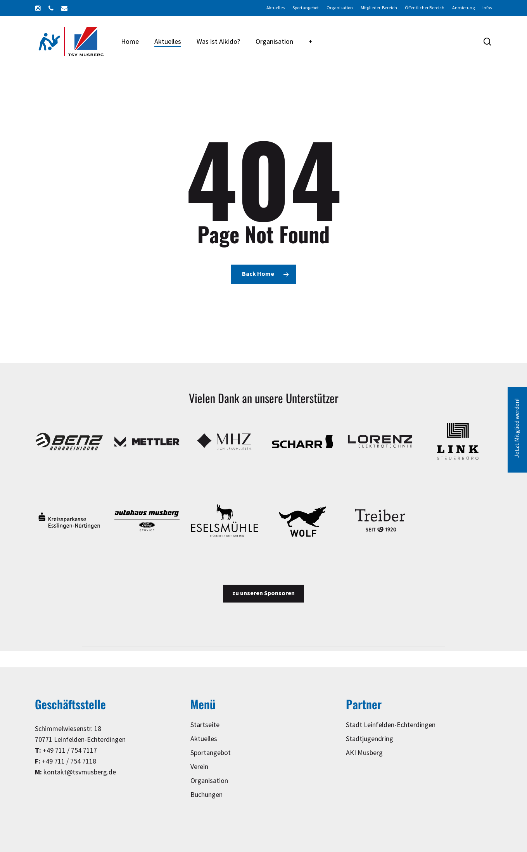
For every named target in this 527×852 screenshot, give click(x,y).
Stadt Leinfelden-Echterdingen (390, 725)
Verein (199, 767)
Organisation (209, 781)
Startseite (204, 725)
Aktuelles (203, 739)
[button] (263, 594)
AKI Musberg (364, 753)
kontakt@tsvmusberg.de (79, 772)
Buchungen (206, 795)
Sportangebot (210, 753)
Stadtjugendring (369, 739)
